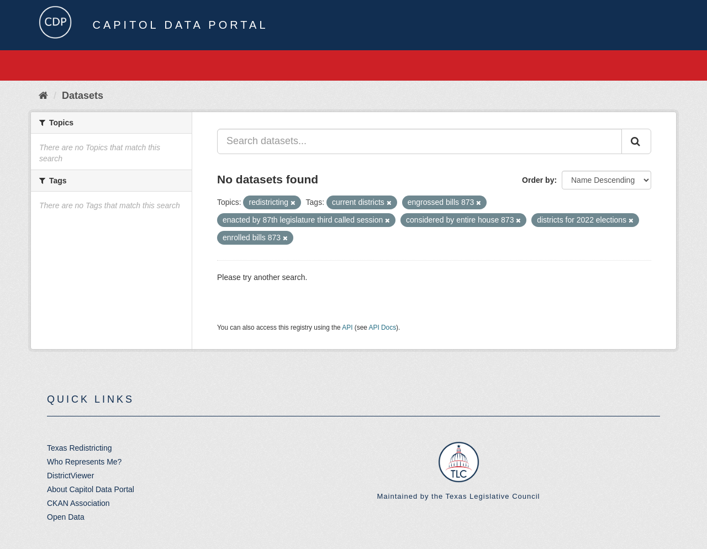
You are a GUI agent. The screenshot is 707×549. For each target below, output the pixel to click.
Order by (538, 180)
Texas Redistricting (79, 448)
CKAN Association (78, 503)
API (347, 327)
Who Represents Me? (84, 461)
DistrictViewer (70, 475)
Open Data (66, 517)
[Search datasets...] (419, 141)
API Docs (383, 327)
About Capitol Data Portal (90, 489)
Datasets (82, 95)
